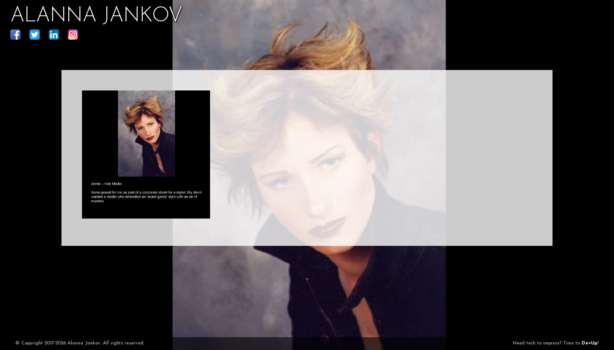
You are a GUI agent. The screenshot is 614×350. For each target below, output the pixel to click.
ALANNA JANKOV (96, 16)
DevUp (589, 343)
